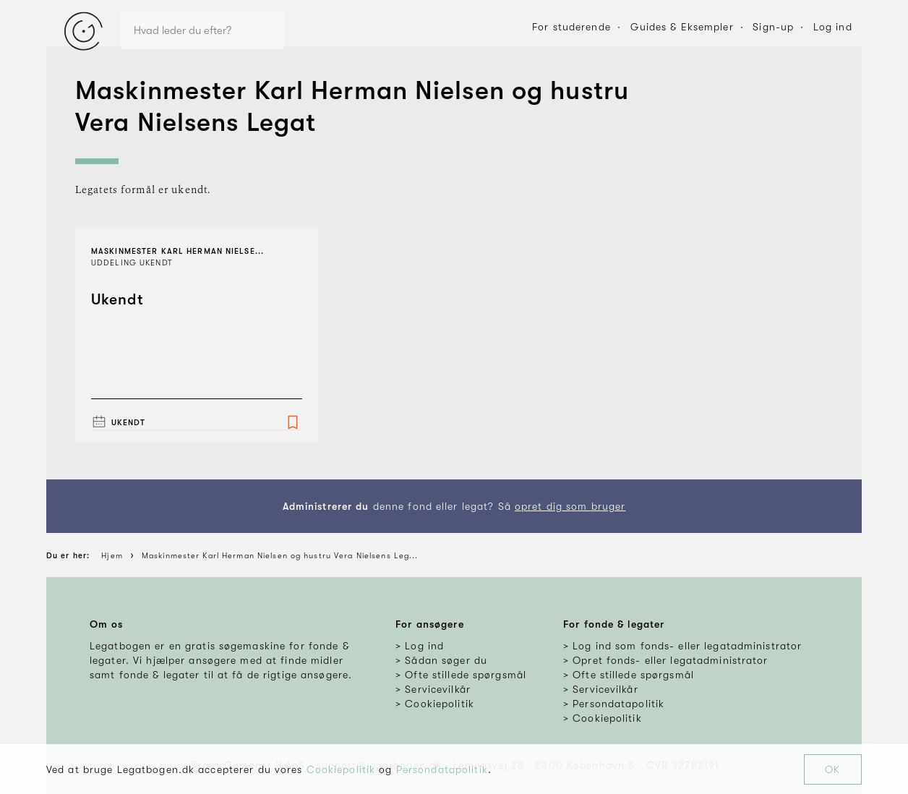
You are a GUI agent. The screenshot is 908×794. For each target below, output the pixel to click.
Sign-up (773, 27)
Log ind (832, 27)
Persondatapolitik (442, 769)
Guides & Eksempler (682, 27)
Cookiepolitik (341, 769)
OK (832, 769)
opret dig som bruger (570, 506)
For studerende (571, 27)
